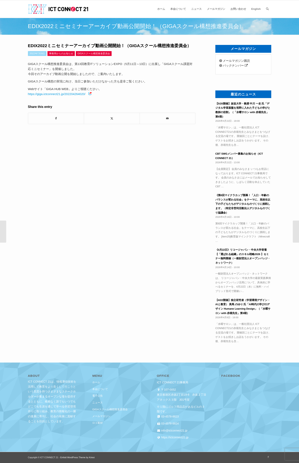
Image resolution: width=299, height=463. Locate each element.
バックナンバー (233, 65)
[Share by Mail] (167, 118)
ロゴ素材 (97, 422)
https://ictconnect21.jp (174, 437)
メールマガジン (101, 416)
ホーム (96, 382)
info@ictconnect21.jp (173, 430)
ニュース (97, 402)
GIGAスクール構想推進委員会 (110, 409)
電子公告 (97, 395)
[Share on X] (112, 118)
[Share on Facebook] (56, 118)
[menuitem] (161, 9)
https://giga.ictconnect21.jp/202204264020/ (56, 94)
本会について (100, 389)
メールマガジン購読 (234, 60)
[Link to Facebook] (268, 457)
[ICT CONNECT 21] (58, 9)
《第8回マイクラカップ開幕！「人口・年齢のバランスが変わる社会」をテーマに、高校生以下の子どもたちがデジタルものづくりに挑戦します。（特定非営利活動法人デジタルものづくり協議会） (242, 204)
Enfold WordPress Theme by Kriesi (77, 457)
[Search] (267, 9)
